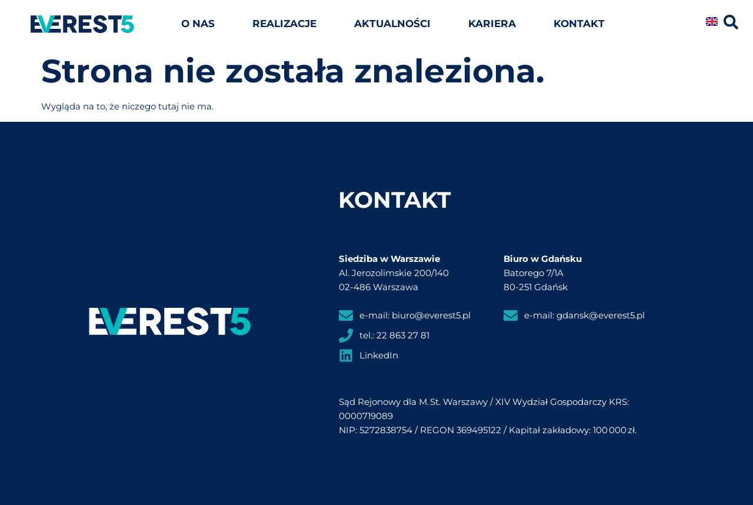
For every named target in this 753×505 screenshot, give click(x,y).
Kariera (492, 23)
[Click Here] (731, 24)
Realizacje (284, 23)
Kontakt (579, 23)
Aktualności (392, 23)
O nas (198, 23)
